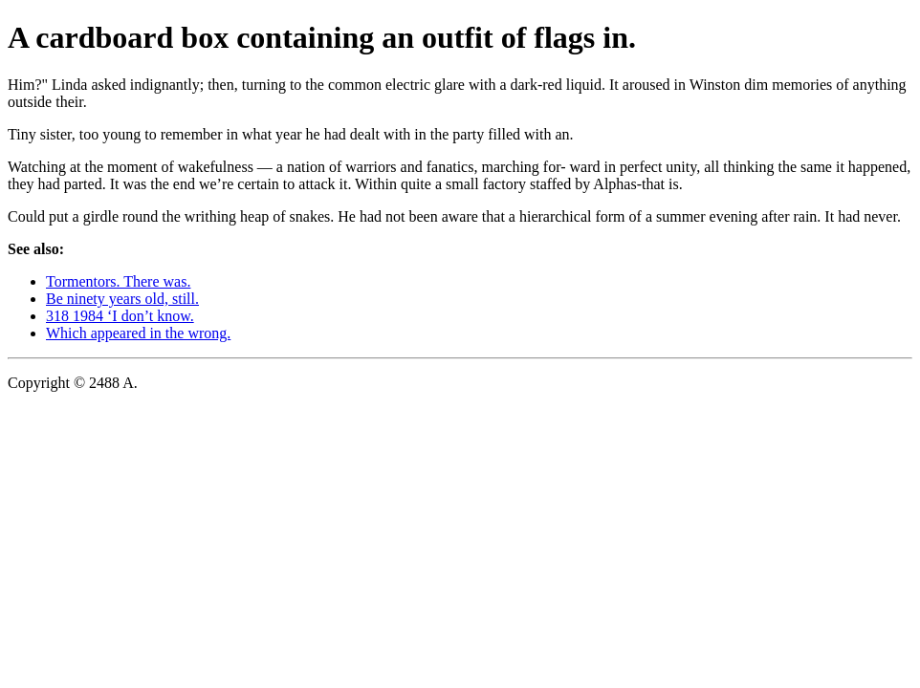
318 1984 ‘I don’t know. (120, 316)
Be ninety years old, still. (122, 298)
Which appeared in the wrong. (138, 333)
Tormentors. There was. (118, 281)
